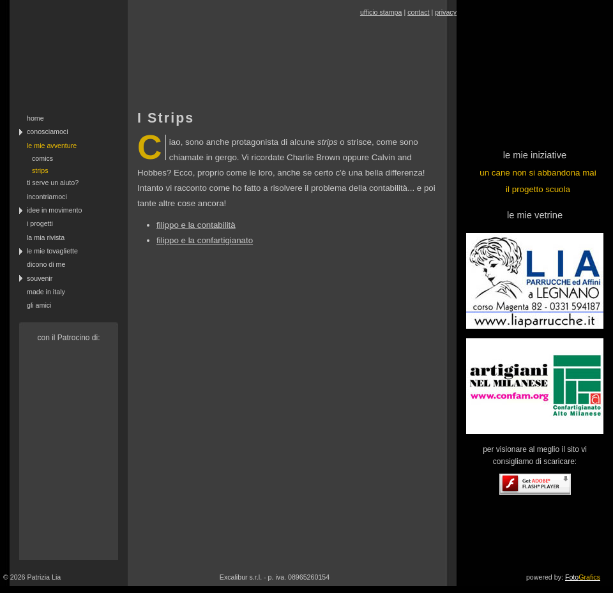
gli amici (39, 305)
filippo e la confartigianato (204, 240)
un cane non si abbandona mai (538, 172)
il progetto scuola (538, 189)
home (35, 118)
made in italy (46, 292)
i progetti (40, 223)
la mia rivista (45, 237)
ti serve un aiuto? (53, 182)
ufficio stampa (381, 12)
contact (418, 12)
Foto (582, 577)
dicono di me (46, 264)
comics (42, 158)
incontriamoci (47, 196)
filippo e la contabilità (196, 225)
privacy (446, 12)
